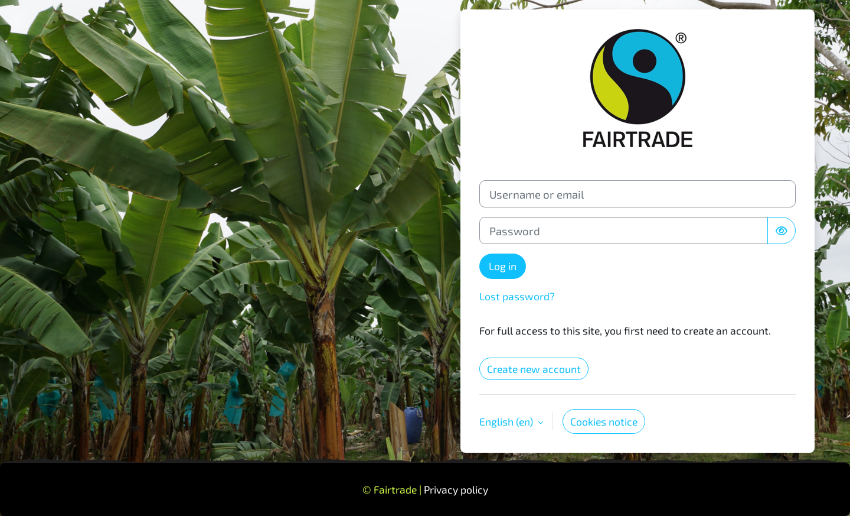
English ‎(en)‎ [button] (507, 421)
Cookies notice (604, 421)
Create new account (534, 368)
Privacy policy (456, 489)
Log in (502, 265)
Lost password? (517, 296)
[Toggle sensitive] (781, 230)
